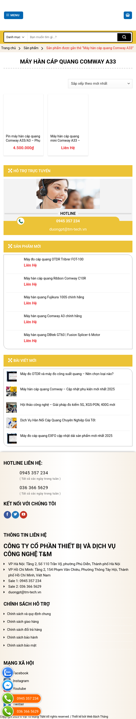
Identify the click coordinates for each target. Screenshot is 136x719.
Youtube (15, 689)
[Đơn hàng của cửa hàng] (100, 83)
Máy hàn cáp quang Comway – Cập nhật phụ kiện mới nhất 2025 (67, 389)
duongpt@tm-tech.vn (68, 229)
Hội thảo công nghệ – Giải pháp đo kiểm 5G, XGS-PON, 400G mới (67, 405)
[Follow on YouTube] (23, 515)
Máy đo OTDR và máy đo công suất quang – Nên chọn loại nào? (67, 374)
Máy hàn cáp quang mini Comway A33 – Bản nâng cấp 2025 (65, 138)
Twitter (14, 704)
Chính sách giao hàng (23, 621)
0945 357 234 (68, 221)
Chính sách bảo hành (22, 637)
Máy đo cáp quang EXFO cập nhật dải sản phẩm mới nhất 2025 (66, 436)
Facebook (16, 673)
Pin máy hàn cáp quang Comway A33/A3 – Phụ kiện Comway (23, 138)
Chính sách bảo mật (21, 645)
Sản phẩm (31, 48)
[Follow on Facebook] (7, 515)
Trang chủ (8, 48)
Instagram (16, 681)
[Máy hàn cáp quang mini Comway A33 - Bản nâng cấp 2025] (67, 114)
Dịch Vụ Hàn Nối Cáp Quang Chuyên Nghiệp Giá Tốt (57, 420)
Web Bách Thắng (97, 716)
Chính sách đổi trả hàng (24, 629)
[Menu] (13, 15)
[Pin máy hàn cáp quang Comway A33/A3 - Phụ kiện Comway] (23, 114)
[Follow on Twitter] (15, 515)
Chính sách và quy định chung (29, 614)
